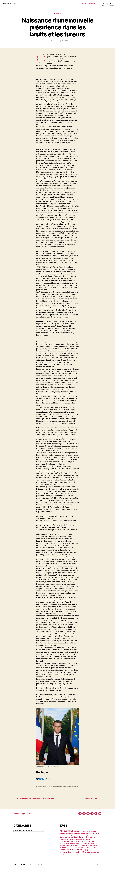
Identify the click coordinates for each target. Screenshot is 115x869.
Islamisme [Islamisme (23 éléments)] (69, 845)
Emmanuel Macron (52, 786)
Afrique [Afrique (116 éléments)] (66, 831)
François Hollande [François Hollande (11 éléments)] (64, 843)
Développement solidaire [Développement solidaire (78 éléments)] (73, 837)
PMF (69, 788)
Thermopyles (54, 41)
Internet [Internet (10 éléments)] (93, 843)
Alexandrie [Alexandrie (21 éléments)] (78, 831)
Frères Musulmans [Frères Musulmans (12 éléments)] (75, 843)
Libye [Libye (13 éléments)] (90, 845)
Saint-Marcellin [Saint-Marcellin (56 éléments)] (76, 852)
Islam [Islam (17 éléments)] (62, 845)
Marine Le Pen (42, 788)
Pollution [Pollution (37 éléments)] (74, 850)
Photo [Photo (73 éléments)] (64, 850)
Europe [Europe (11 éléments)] (80, 841)
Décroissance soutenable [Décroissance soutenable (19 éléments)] (81, 835)
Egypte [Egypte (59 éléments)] (74, 839)
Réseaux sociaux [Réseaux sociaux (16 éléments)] (94, 850)
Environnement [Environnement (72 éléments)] (69, 841)
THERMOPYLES (9, 4)
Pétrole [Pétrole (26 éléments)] (84, 850)
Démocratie (58, 13)
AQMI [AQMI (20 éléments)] (62, 833)
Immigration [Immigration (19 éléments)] (85, 843)
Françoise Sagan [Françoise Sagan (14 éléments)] (89, 841)
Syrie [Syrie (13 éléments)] (87, 852)
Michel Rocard (50, 788)
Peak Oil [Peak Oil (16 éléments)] (93, 847)
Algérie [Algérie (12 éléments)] (85, 831)
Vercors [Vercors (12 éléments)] (68, 854)
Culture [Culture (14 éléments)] (77, 833)
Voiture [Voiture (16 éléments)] (75, 854)
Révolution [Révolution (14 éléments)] (63, 852)
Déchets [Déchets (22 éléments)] (96, 833)
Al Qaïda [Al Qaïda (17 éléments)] (92, 831)
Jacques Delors (61, 786)
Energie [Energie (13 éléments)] (89, 839)
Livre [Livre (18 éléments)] (95, 845)
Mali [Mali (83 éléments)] (64, 847)
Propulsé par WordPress (37, 865)
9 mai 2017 (65, 41)
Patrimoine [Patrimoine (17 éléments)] (85, 847)
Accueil (84, 3)
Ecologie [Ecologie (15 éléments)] (91, 837)
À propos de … (92, 3)
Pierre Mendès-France (61, 788)
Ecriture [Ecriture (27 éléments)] (64, 839)
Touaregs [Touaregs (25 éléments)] (94, 852)
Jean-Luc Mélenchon (72, 786)
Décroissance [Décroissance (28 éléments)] (66, 835)
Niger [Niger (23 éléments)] (77, 847)
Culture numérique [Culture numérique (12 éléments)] (86, 833)
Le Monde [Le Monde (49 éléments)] (81, 845)
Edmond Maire (42, 786)
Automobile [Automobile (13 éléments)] (69, 833)
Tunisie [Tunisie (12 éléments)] (62, 854)
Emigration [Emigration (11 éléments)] (82, 839)
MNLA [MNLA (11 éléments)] (71, 847)
